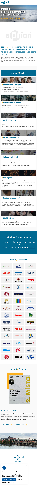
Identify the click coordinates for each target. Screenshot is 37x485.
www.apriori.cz (18, 470)
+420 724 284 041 (19, 467)
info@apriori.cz (29, 248)
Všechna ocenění (20, 424)
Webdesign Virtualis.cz (18, 483)
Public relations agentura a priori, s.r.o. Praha (22, 482)
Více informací (5, 424)
